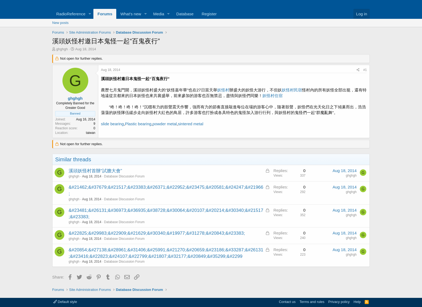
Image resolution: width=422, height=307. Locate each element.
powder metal (165, 124)
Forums (104, 14)
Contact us (287, 302)
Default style (65, 302)
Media (158, 14)
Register (209, 14)
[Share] (358, 70)
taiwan (90, 133)
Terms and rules (312, 302)
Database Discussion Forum (124, 176)
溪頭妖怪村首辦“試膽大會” (95, 170)
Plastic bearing (138, 124)
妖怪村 (223, 90)
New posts (60, 23)
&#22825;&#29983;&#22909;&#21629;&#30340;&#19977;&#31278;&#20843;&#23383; (157, 233)
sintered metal (190, 124)
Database (185, 14)
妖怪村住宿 (272, 95)
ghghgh (62, 49)
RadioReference (70, 14)
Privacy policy (339, 302)
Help (357, 302)
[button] (89, 14)
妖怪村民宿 (292, 90)
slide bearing (112, 124)
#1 (365, 70)
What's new (130, 14)
